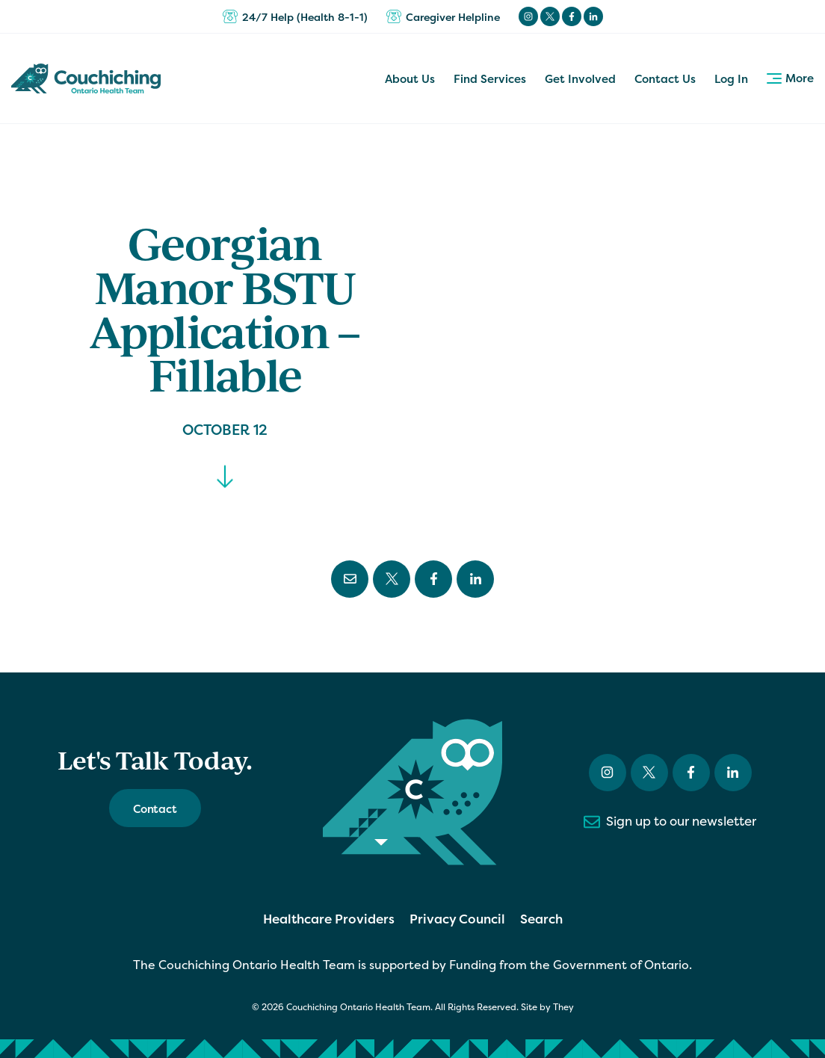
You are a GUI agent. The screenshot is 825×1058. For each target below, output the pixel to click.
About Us (410, 79)
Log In (731, 79)
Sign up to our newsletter (670, 822)
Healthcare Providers (329, 918)
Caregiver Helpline (443, 16)
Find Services (490, 79)
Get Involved (580, 79)
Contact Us (665, 79)
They (563, 1007)
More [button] (790, 78)
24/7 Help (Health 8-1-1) (295, 16)
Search (541, 918)
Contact (155, 809)
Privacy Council (457, 918)
